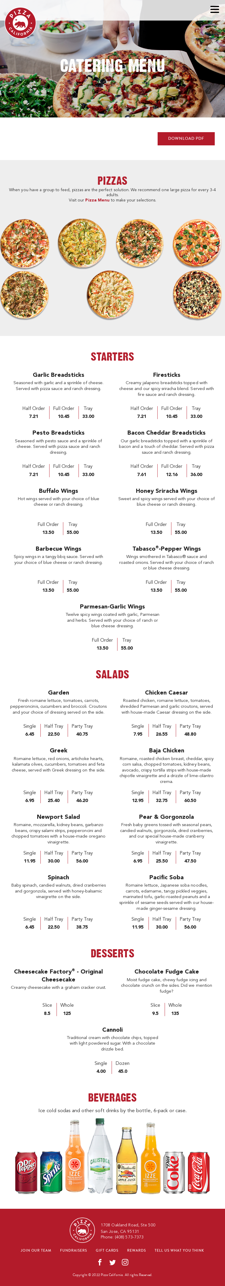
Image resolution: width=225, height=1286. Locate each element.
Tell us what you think (179, 1250)
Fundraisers (73, 1250)
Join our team (36, 1250)
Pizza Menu (97, 200)
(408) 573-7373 (129, 1237)
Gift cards (107, 1250)
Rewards (136, 1250)
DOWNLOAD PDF (186, 139)
